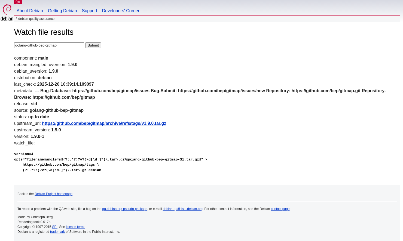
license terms (75, 227)
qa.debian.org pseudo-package (124, 209)
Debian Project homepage (53, 194)
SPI (54, 227)
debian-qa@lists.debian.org (183, 209)
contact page (280, 209)
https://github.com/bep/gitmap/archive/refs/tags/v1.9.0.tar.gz (104, 123)
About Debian (30, 10)
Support (89, 10)
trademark (57, 232)
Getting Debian (62, 10)
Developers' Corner (120, 10)
